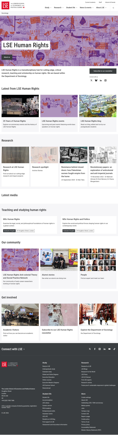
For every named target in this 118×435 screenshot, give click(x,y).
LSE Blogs (84, 369)
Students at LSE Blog (48, 419)
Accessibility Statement (88, 427)
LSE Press (84, 375)
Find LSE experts (86, 380)
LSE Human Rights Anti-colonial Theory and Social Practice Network (20, 276)
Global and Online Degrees (50, 375)
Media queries (85, 406)
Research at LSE (86, 366)
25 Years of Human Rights (14, 121)
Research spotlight (40, 167)
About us (7, 57)
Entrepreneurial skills (48, 411)
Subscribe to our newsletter (102, 71)
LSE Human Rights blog (91, 121)
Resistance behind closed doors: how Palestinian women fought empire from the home (73, 172)
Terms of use (85, 422)
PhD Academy (46, 408)
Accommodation (47, 400)
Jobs (82, 408)
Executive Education (48, 377)
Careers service (47, 406)
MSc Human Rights (11, 219)
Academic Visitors (11, 330)
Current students (90, 2)
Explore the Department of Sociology (97, 330)
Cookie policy (85, 419)
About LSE (101, 8)
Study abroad (46, 388)
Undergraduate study (48, 369)
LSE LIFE (45, 417)
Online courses (46, 380)
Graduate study (47, 372)
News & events (87, 8)
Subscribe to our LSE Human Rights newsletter (57, 331)
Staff (100, 2)
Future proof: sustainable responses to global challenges (98, 385)
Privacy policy (85, 425)
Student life (71, 8)
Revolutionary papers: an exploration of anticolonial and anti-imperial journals (101, 170)
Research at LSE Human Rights (13, 168)
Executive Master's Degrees (50, 383)
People (84, 275)
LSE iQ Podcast (86, 377)
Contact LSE (85, 414)
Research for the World (88, 372)
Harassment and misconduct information (54, 425)
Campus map (85, 411)
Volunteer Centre (47, 414)
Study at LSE (46, 366)
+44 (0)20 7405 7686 (8, 401)
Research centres (86, 383)
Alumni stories (48, 275)
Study (48, 8)
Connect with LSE (13, 349)
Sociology (5, 13)
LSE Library (45, 403)
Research (59, 8)
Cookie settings (86, 397)
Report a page (85, 417)
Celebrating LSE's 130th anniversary (92, 403)
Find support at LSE (48, 422)
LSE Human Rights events (53, 121)
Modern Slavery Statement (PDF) (91, 430)
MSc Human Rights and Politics (76, 219)
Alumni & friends (110, 2)
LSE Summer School (48, 385)
